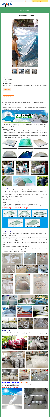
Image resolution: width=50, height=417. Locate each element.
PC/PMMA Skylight (25, 10)
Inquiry (7, 89)
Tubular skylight (23, 382)
